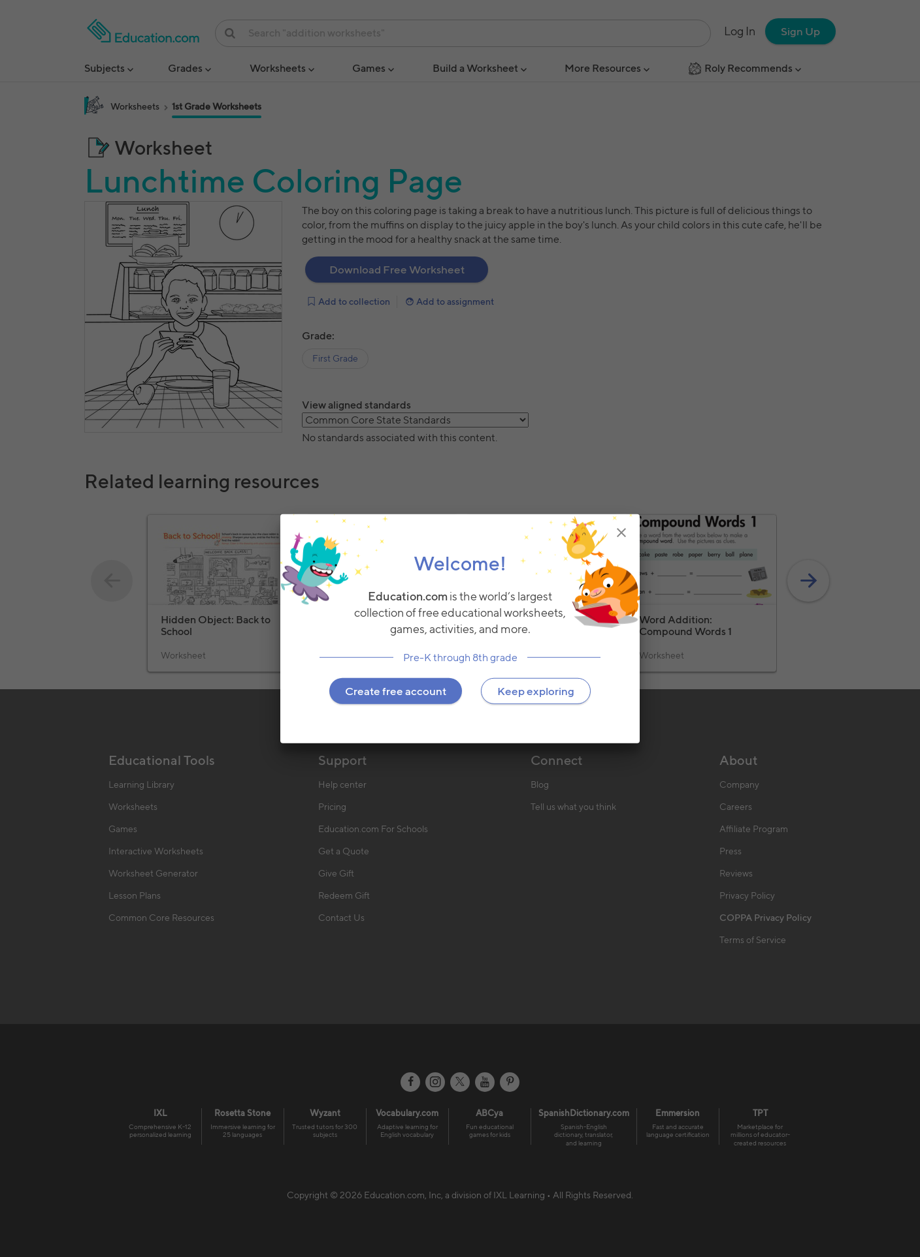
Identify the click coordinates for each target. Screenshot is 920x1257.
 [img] (621, 532)
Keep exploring (535, 690)
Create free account (395, 690)
